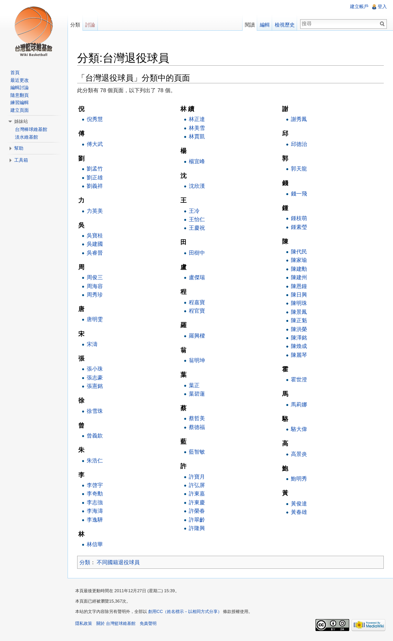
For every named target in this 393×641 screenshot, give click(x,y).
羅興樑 (197, 336)
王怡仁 (197, 219)
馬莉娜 (299, 404)
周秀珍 (95, 295)
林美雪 (197, 128)
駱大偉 (299, 429)
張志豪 (95, 377)
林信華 (95, 544)
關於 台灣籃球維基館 (115, 623)
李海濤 (95, 511)
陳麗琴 (299, 355)
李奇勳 (95, 493)
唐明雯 (95, 319)
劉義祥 (95, 186)
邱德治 (299, 144)
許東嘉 (197, 493)
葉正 (194, 385)
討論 (90, 25)
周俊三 (95, 277)
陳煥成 (299, 346)
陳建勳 (299, 269)
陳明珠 (299, 303)
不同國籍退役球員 (118, 562)
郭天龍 (299, 169)
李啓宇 (95, 485)
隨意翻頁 (19, 95)
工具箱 (21, 160)
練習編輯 (19, 102)
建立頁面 (19, 110)
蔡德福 (197, 427)
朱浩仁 (95, 460)
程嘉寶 (197, 302)
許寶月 (197, 477)
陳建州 (299, 277)
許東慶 (197, 502)
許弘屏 (197, 485)
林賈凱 (197, 136)
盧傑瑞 (197, 277)
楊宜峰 (197, 161)
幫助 (18, 148)
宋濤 (92, 344)
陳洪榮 (299, 329)
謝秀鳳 (299, 119)
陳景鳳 (299, 312)
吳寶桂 (95, 235)
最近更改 (19, 80)
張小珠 (95, 369)
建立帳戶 (359, 6)
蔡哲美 (197, 418)
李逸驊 (95, 520)
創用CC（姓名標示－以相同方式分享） (185, 611)
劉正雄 (95, 177)
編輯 (265, 25)
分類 (84, 562)
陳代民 (299, 251)
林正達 (197, 119)
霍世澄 (299, 379)
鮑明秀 (299, 478)
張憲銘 (95, 386)
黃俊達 (299, 503)
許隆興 (197, 528)
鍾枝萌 (299, 218)
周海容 (95, 286)
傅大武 (95, 144)
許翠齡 (197, 520)
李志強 (95, 502)
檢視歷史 (285, 25)
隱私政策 (83, 623)
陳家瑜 (299, 260)
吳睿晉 (95, 253)
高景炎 (299, 454)
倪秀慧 (95, 119)
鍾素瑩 (299, 227)
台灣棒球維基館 (31, 129)
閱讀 (250, 25)
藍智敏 (197, 452)
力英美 (95, 211)
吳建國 (95, 244)
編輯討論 (19, 87)
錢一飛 (299, 193)
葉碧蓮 (197, 394)
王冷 (194, 211)
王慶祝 (197, 228)
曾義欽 (95, 435)
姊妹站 (21, 121)
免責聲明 (148, 623)
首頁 (15, 72)
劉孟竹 (95, 169)
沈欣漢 (197, 186)
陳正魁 (299, 320)
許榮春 (197, 511)
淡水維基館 (26, 137)
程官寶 (197, 311)
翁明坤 (197, 360)
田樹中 (197, 253)
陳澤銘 (299, 338)
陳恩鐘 (299, 286)
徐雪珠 (95, 411)
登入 (382, 6)
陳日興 (299, 295)
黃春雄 (299, 512)
